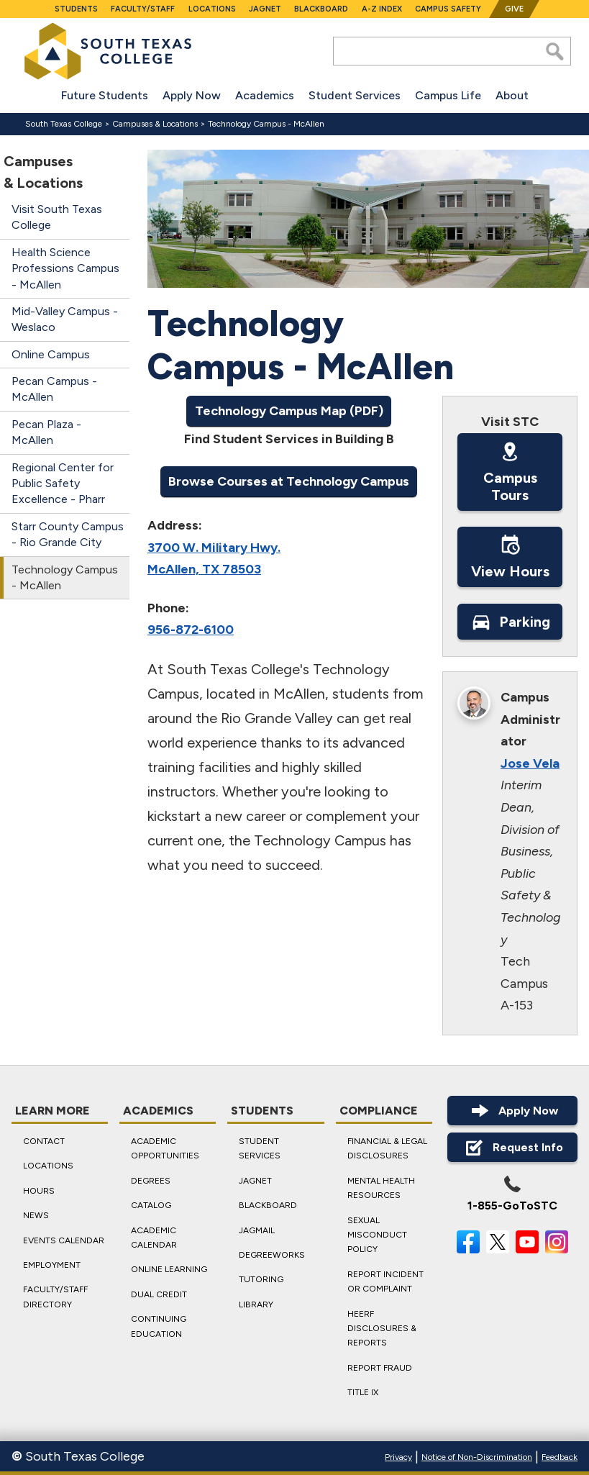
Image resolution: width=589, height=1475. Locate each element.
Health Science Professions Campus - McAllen (65, 268)
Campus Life (448, 95)
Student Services (355, 95)
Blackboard (321, 9)
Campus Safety (448, 9)
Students (76, 9)
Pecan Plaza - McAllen (46, 432)
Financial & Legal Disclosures (387, 1148)
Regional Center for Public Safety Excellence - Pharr (63, 483)
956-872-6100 (190, 629)
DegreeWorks (272, 1255)
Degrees (150, 1181)
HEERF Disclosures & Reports (381, 1328)
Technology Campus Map (270, 411)
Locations (212, 9)
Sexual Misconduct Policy (377, 1235)
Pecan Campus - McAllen (54, 389)
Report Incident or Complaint (385, 1281)
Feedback (559, 1457)
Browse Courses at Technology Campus (288, 481)
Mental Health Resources (381, 1188)
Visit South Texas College (57, 217)
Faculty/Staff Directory (55, 1297)
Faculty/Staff (143, 9)
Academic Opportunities (165, 1148)
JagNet (265, 9)
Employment (52, 1265)
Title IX (362, 1392)
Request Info (512, 1147)
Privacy (398, 1457)
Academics (264, 95)
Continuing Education (158, 1327)
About (512, 95)
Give (514, 9)
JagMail (257, 1230)
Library (256, 1304)
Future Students (104, 95)
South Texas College (63, 124)
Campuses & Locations (155, 124)
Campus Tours (510, 471)
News (36, 1216)
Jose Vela (530, 763)
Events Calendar (63, 1240)
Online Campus (51, 354)
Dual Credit (159, 1294)
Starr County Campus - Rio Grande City (68, 534)
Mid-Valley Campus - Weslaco (65, 319)
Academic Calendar (154, 1237)
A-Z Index (382, 9)
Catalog (151, 1206)
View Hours (509, 557)
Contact (44, 1141)
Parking (509, 621)
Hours (39, 1191)
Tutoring (261, 1280)
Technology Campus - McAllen (65, 577)
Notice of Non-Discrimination (476, 1457)
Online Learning (169, 1270)
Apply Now (192, 95)
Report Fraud (379, 1368)
